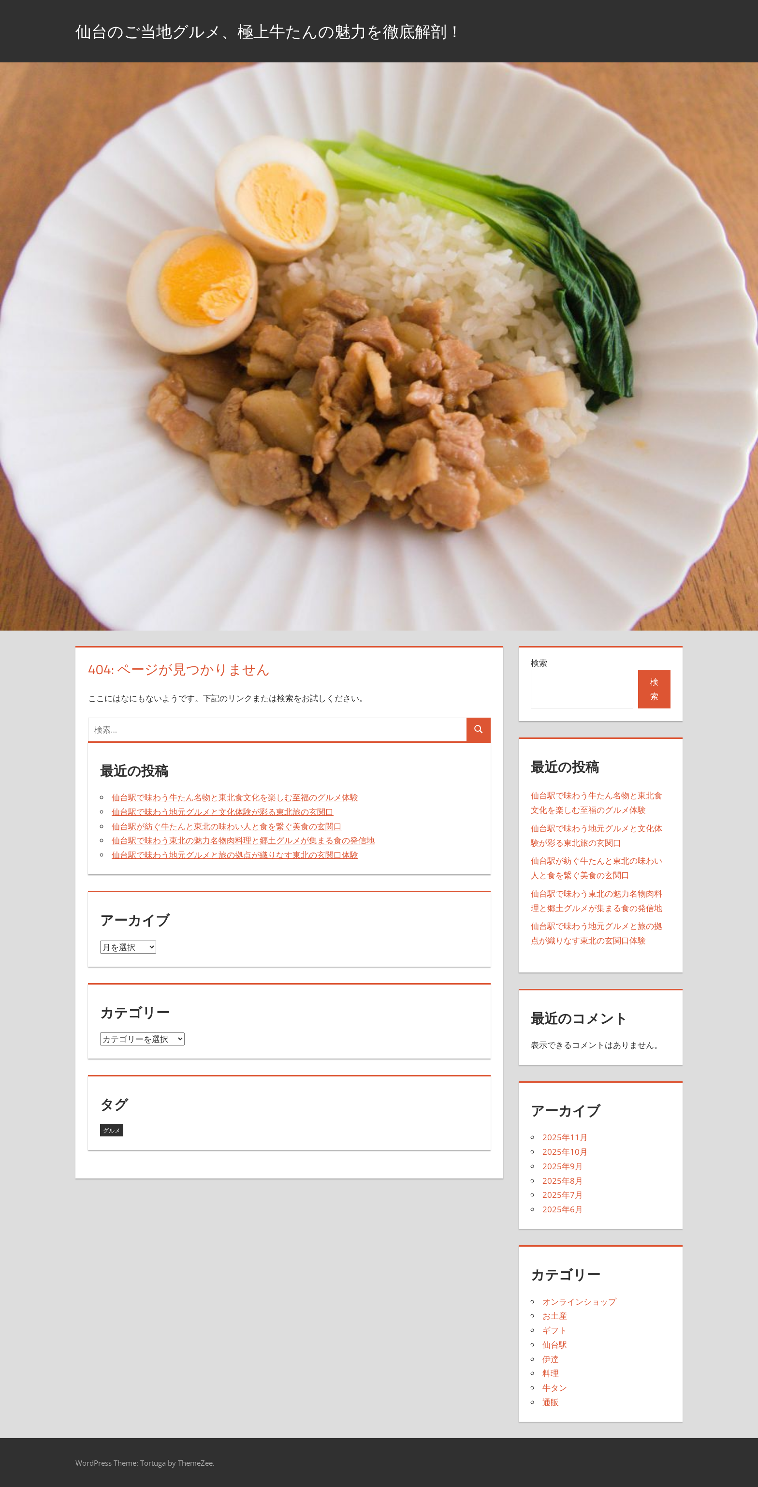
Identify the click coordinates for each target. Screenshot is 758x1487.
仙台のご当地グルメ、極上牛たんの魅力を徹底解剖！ (286, 30)
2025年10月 (565, 1151)
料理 (550, 1373)
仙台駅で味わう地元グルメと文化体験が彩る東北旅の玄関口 (223, 811)
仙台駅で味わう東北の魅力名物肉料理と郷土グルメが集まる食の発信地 (243, 840)
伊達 (550, 1359)
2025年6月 (562, 1209)
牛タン (554, 1387)
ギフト (554, 1330)
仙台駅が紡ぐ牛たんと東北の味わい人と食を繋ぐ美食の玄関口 (227, 826)
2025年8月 (562, 1180)
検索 (539, 662)
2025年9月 (562, 1166)
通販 (550, 1402)
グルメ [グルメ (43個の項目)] (111, 1130)
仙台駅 (554, 1344)
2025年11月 (565, 1137)
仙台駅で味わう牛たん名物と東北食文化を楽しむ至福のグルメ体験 (235, 797)
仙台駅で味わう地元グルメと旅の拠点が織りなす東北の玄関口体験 (235, 854)
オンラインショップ (579, 1301)
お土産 (554, 1315)
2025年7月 (562, 1194)
